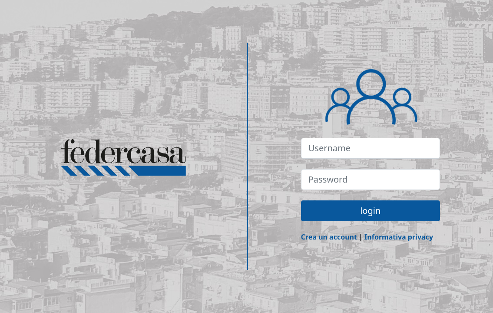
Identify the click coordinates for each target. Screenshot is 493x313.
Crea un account (329, 237)
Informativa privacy (398, 237)
